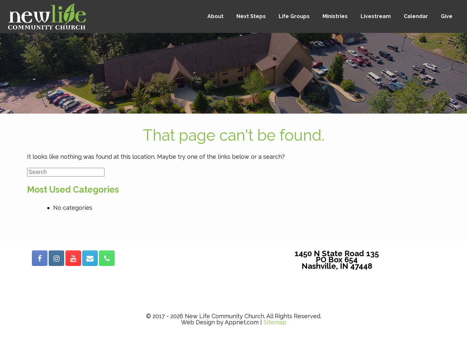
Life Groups (294, 16)
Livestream (376, 16)
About (215, 16)
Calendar (416, 16)
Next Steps (251, 16)
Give (446, 16)
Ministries (335, 16)
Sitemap (274, 322)
